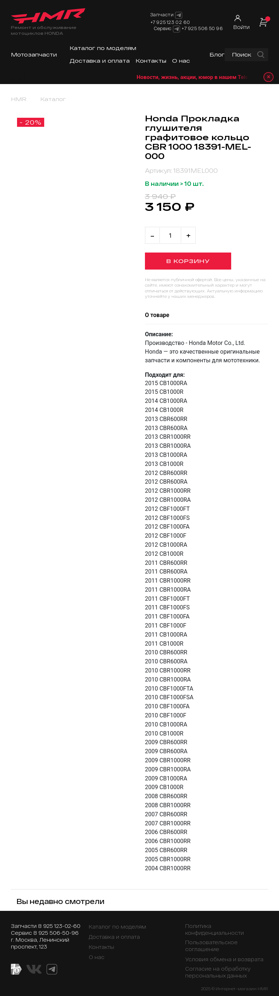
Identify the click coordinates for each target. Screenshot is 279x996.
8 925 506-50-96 (56, 933)
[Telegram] (176, 29)
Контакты (151, 61)
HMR (18, 99)
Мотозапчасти (34, 54)
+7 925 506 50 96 (202, 28)
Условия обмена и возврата (224, 959)
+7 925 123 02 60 (170, 22)
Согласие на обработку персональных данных (218, 972)
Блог (217, 54)
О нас (181, 61)
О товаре (157, 315)
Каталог (53, 99)
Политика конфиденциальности (214, 929)
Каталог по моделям (103, 48)
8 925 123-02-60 (59, 926)
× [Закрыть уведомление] (268, 77)
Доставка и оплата (100, 61)
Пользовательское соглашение (211, 945)
